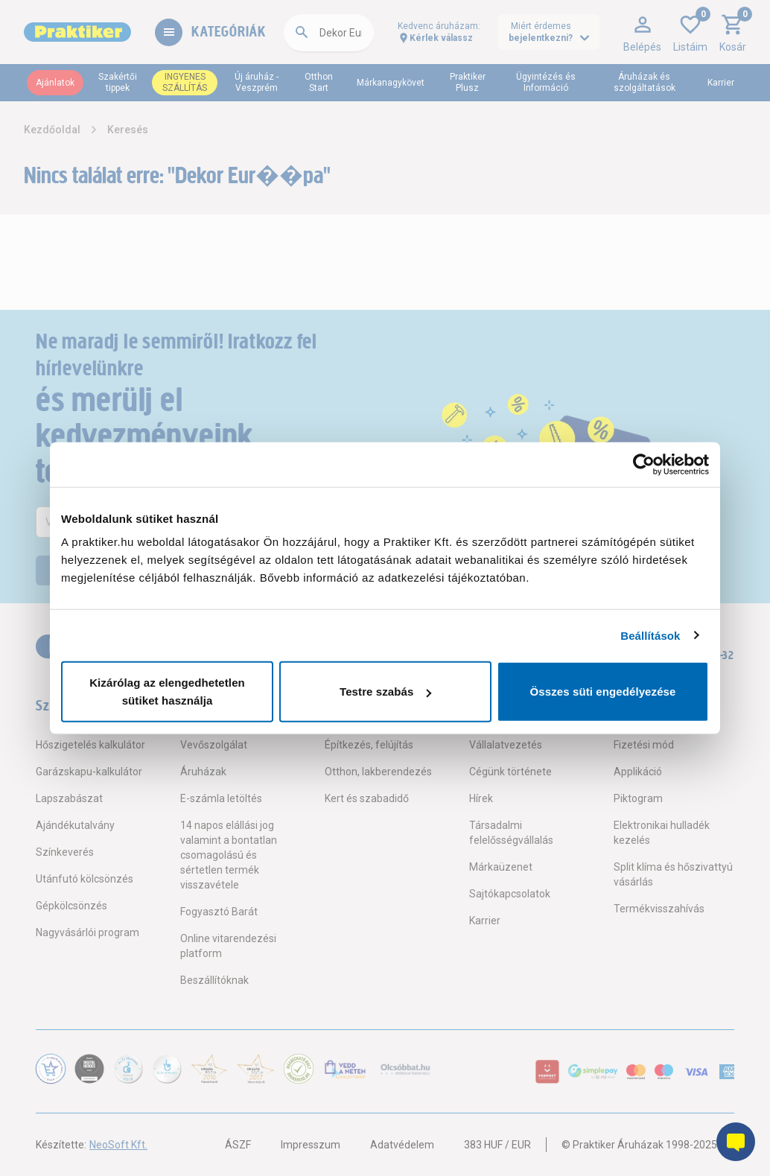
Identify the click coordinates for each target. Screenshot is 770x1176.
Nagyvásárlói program (87, 932)
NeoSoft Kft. (118, 1145)
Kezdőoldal (52, 130)
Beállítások (650, 635)
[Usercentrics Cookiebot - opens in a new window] (644, 464)
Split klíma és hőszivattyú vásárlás (673, 874)
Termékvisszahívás (659, 909)
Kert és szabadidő (367, 798)
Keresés (127, 130)
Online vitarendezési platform (228, 945)
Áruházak (203, 772)
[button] (642, 32)
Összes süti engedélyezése (603, 691)
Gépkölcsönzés (71, 906)
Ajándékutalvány (75, 825)
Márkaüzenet (500, 867)
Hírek (481, 798)
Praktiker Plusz (468, 82)
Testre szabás (385, 691)
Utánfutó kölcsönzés (84, 879)
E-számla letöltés (221, 798)
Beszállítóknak (214, 980)
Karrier (720, 82)
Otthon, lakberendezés (378, 772)
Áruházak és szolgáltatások (644, 82)
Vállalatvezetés (505, 745)
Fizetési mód (644, 745)
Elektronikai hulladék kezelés (662, 832)
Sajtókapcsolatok (509, 894)
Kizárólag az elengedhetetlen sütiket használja (167, 691)
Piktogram (638, 798)
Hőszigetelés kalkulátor (90, 745)
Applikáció (638, 772)
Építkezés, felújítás (369, 745)
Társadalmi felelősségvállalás (511, 832)
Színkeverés (65, 852)
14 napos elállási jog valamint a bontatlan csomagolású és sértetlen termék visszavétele (228, 855)
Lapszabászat (69, 798)
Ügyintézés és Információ (546, 82)
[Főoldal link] (77, 32)
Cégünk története (510, 772)
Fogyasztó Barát (219, 912)
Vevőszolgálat (213, 745)
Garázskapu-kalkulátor (89, 772)
